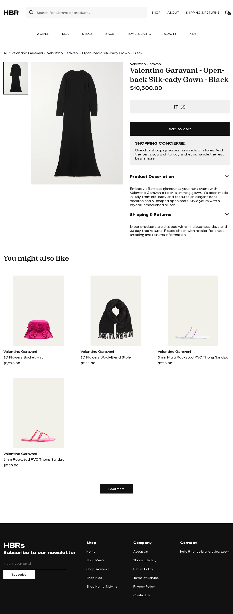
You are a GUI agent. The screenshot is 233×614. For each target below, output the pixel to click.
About (173, 12)
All (5, 53)
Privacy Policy (144, 586)
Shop (156, 12)
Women (43, 33)
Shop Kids (94, 577)
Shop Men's (95, 560)
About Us (140, 551)
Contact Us (142, 595)
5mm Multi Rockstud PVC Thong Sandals (193, 357)
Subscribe (19, 574)
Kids (193, 33)
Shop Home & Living (101, 586)
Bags (109, 33)
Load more (116, 489)
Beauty (170, 33)
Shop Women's (97, 569)
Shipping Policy (145, 560)
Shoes (87, 33)
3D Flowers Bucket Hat (23, 357)
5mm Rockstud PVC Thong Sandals (33, 459)
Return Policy (143, 569)
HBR (11, 12)
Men (65, 33)
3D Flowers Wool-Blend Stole (106, 357)
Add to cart (179, 128)
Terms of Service (146, 577)
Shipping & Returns (202, 12)
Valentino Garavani (27, 53)
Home (90, 551)
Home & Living (139, 33)
